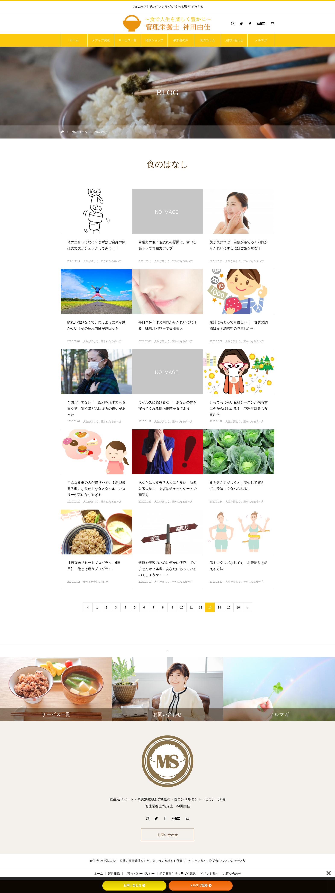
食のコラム (207, 40)
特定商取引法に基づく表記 (177, 873)
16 (238, 607)
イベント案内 (209, 873)
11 (191, 607)
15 (229, 607)
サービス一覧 (128, 40)
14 (219, 607)
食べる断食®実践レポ (95, 581)
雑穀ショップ (154, 40)
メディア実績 (101, 40)
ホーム (74, 40)
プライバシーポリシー (140, 873)
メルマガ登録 (201, 885)
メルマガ (261, 40)
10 (182, 607)
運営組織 (114, 873)
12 (200, 607)
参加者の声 (180, 40)
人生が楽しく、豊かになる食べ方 (102, 261)
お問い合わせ (234, 40)
